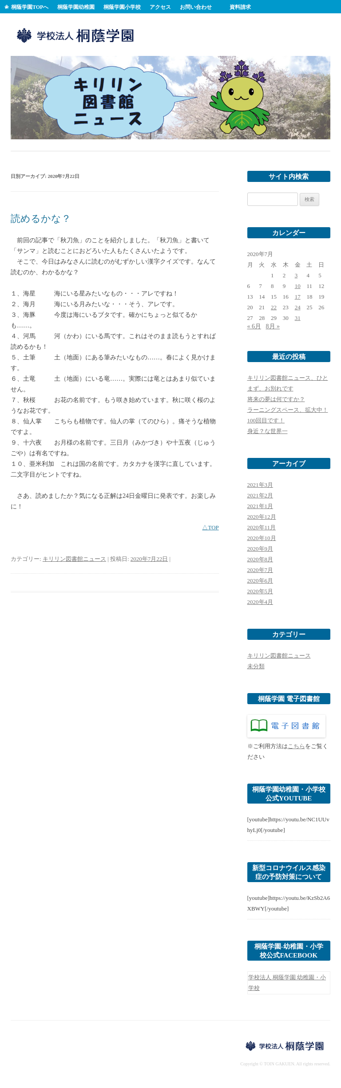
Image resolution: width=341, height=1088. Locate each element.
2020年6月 (260, 580)
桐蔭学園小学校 (122, 7)
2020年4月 (260, 602)
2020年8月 (260, 559)
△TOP (210, 527)
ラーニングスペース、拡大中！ (287, 409)
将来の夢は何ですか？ (276, 399)
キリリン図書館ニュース (74, 559)
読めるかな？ (41, 218)
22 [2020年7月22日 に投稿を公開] (274, 307)
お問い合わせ (196, 7)
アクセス (160, 7)
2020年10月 (261, 538)
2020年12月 (261, 516)
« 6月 (254, 326)
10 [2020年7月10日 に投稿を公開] (298, 286)
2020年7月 (260, 570)
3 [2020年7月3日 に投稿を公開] (296, 275)
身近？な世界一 (267, 431)
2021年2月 (260, 495)
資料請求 (240, 7)
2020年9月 (260, 548)
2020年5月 (260, 591)
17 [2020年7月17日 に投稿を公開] (298, 296)
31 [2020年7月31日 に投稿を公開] (298, 318)
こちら (296, 746)
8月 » (273, 326)
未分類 (256, 666)
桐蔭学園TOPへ (29, 7)
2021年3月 (260, 484)
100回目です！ (266, 420)
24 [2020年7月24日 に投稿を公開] (298, 307)
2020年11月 (261, 527)
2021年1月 (260, 506)
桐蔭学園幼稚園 (76, 7)
